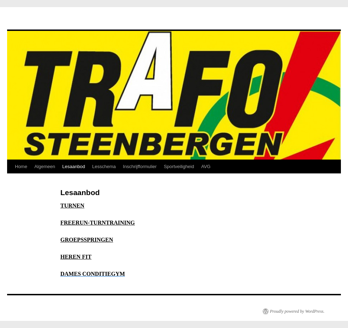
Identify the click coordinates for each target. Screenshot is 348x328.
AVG (206, 166)
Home (21, 166)
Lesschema (104, 166)
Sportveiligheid (179, 166)
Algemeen (44, 166)
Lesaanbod (73, 166)
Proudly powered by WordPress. (297, 311)
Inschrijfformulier (140, 166)
